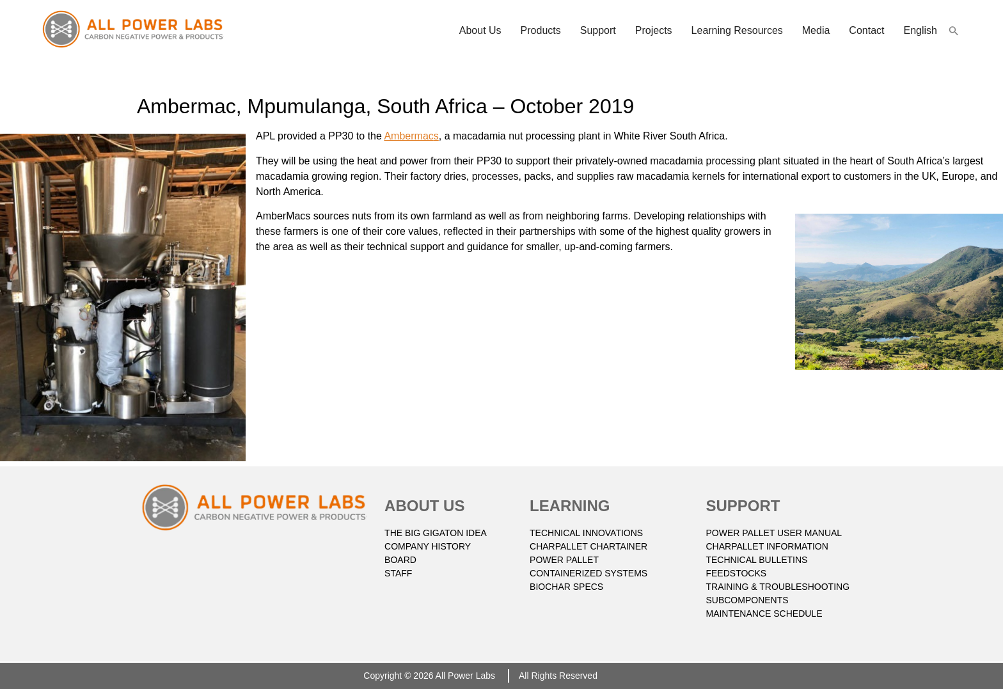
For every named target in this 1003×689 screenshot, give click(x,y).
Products (541, 30)
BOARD (400, 560)
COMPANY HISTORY (427, 546)
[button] (954, 30)
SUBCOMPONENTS (747, 600)
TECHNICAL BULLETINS (756, 560)
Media (816, 30)
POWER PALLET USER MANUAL (774, 533)
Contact (866, 30)
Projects (653, 30)
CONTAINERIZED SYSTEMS (588, 573)
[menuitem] (920, 30)
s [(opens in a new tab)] (436, 136)
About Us (480, 30)
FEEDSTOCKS (736, 573)
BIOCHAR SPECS (566, 587)
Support (598, 30)
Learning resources (737, 30)
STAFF (398, 573)
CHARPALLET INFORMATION (767, 546)
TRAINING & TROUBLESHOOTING (777, 587)
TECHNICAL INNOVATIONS (586, 533)
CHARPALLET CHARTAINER (588, 546)
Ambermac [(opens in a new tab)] (408, 136)
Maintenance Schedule (764, 613)
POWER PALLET (564, 560)
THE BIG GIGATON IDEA (435, 533)
